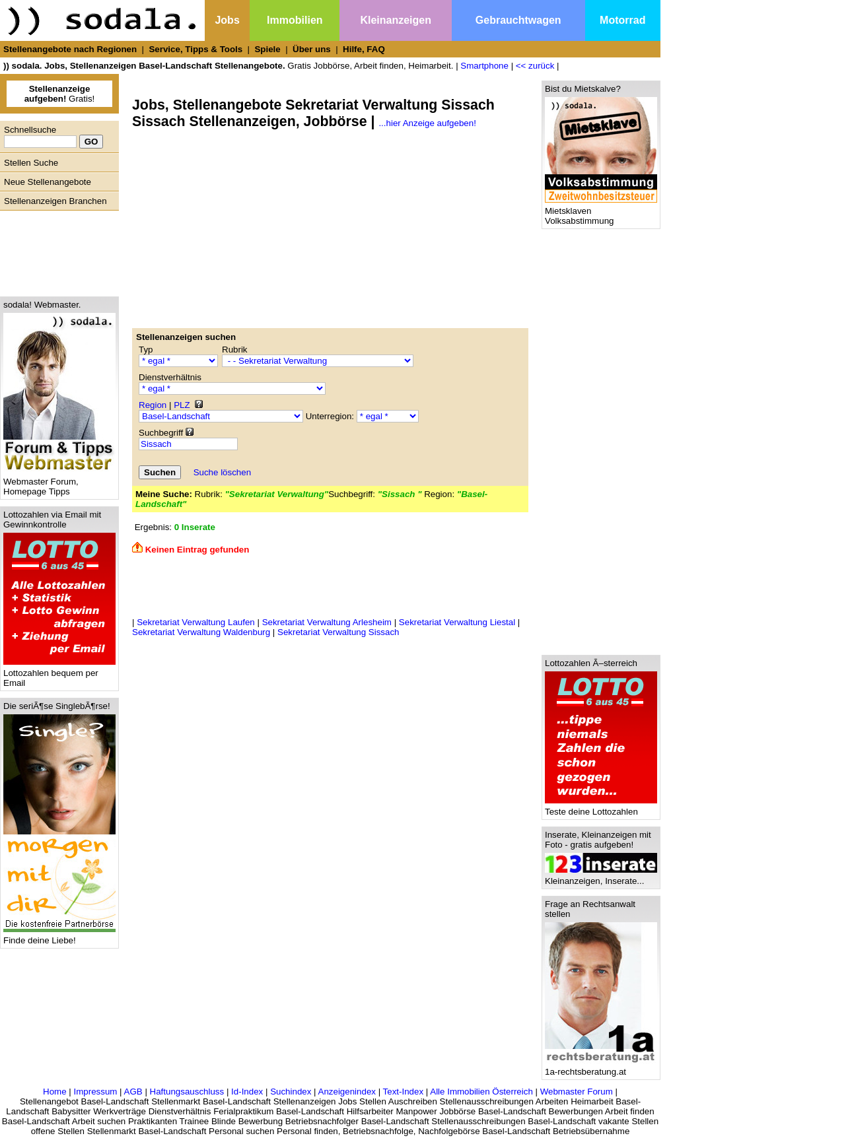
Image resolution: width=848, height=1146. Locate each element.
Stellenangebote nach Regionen (70, 49)
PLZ (182, 405)
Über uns (312, 49)
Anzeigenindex (347, 1091)
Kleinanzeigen (395, 20)
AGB (133, 1091)
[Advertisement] (56, 250)
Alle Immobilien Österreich (481, 1091)
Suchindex (290, 1091)
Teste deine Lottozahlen (601, 808)
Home (55, 1091)
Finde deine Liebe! (59, 936)
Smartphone (484, 66)
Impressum (95, 1091)
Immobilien (294, 20)
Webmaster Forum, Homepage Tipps (59, 482)
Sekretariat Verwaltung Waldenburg (201, 632)
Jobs (227, 20)
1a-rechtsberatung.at (601, 1068)
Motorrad (622, 20)
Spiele (267, 49)
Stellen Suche (31, 163)
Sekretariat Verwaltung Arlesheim (327, 622)
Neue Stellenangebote (47, 182)
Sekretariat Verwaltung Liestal (457, 622)
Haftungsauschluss (187, 1091)
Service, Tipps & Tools (195, 49)
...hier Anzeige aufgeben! (427, 123)
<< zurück (535, 66)
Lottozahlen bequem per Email (59, 674)
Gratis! (59, 94)
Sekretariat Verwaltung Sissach (338, 632)
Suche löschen (222, 472)
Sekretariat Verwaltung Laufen (196, 622)
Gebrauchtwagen (518, 20)
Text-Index (403, 1091)
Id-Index (247, 1091)
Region (152, 405)
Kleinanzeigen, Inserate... (601, 877)
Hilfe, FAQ (364, 49)
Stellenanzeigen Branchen (55, 201)
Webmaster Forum (576, 1091)
